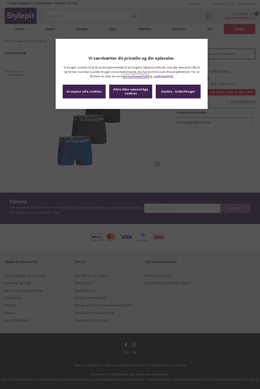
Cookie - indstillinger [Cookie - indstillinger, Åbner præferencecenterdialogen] (178, 92)
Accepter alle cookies (84, 92)
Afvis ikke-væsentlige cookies (130, 91)
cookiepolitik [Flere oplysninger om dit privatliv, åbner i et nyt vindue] (163, 76)
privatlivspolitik (136, 76)
